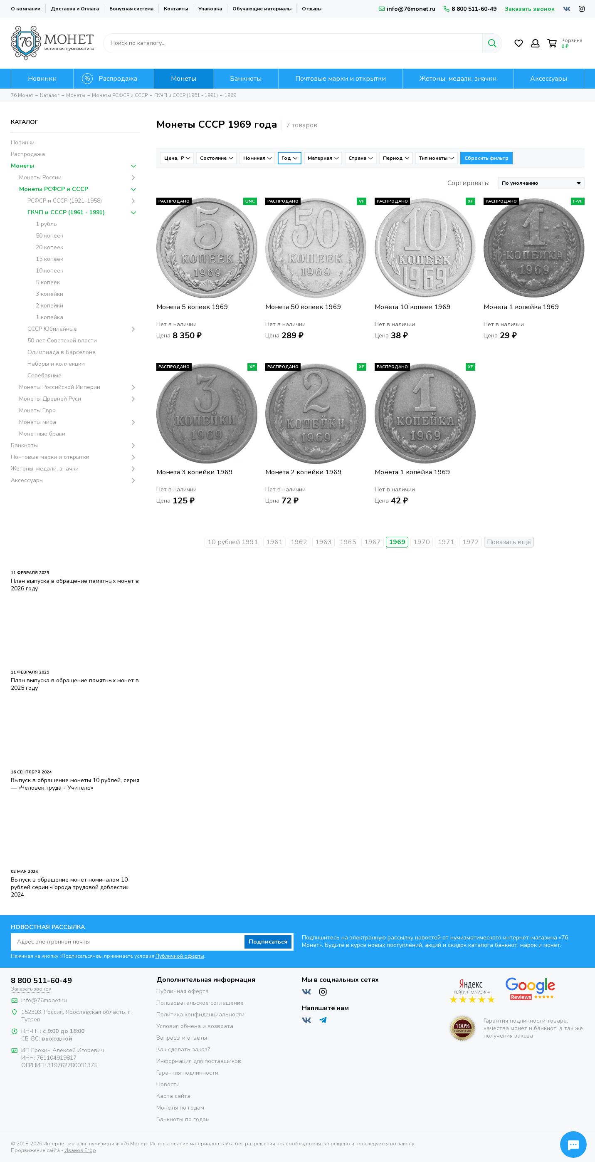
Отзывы (311, 8)
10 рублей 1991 (232, 542)
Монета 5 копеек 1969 (192, 307)
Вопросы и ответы (181, 1038)
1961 (274, 542)
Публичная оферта (182, 991)
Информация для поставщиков (198, 1061)
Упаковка (210, 8)
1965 (348, 542)
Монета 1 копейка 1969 (521, 307)
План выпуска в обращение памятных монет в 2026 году (75, 584)
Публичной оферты (180, 956)
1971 (446, 542)
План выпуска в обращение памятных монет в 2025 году (75, 684)
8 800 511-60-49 (470, 9)
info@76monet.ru (407, 9)
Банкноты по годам (183, 1119)
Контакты (176, 8)
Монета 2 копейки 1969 (303, 472)
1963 (323, 542)
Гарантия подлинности (187, 1073)
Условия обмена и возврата (194, 1026)
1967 (372, 542)
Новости (168, 1084)
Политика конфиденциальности (200, 1014)
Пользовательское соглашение (200, 1003)
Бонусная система (131, 8)
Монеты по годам (180, 1108)
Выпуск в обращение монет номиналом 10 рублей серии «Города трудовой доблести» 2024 (69, 887)
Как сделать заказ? (183, 1049)
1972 (470, 542)
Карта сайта (173, 1096)
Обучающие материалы (261, 8)
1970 (421, 542)
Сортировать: (468, 183)
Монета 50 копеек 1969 (303, 307)
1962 (299, 542)
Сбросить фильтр (486, 158)
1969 (397, 542)
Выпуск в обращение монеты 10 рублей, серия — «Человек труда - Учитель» (75, 784)
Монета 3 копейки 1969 (194, 472)
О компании (25, 8)
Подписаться (268, 942)
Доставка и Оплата (75, 8)
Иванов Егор (80, 1150)
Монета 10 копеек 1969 (413, 307)
